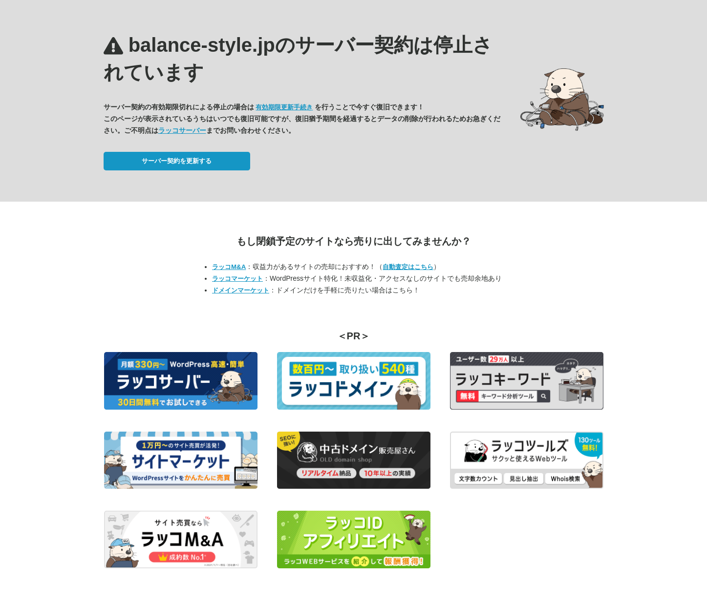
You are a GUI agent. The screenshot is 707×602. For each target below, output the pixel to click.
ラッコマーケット (237, 278)
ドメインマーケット (240, 290)
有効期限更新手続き (284, 107)
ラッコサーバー (182, 130)
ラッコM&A (229, 266)
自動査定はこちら (408, 266)
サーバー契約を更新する (177, 161)
